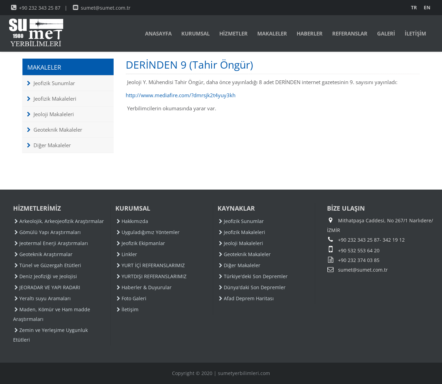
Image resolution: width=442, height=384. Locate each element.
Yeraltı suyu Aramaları (43, 298)
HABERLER (310, 33)
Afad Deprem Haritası (246, 298)
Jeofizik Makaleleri (51, 98)
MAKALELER (272, 33)
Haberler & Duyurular (144, 287)
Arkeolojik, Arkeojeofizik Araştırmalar (59, 221)
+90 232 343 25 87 (35, 7)
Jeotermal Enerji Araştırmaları (51, 243)
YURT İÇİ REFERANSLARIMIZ (151, 265)
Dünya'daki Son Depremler (252, 287)
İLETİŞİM (415, 33)
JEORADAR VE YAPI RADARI (47, 287)
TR (414, 7)
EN (427, 7)
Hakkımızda (132, 221)
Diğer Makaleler (49, 145)
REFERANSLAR (349, 33)
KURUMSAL (195, 33)
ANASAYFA (158, 33)
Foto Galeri (131, 298)
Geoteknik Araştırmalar (44, 254)
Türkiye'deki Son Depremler (253, 276)
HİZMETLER (233, 33)
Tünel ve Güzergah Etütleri (48, 265)
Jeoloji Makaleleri (50, 114)
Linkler (127, 254)
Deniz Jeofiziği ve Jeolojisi (46, 276)
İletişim (127, 309)
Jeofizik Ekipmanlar (141, 243)
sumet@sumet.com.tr (102, 7)
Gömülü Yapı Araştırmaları (48, 232)
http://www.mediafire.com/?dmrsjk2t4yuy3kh (181, 95)
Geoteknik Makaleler (54, 129)
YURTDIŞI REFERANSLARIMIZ (151, 276)
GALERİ (386, 33)
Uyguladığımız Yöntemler (148, 232)
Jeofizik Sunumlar (51, 83)
